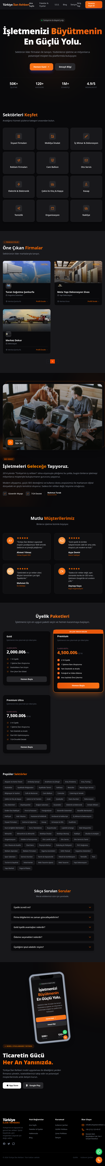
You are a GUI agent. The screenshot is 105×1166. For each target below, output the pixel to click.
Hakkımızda (33, 1133)
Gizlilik (75, 1157)
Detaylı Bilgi (65, 66)
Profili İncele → (42, 301)
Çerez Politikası (61, 1133)
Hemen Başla (27, 679)
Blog (65, 4)
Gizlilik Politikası (61, 1129)
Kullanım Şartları (61, 1125)
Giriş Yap (79, 4)
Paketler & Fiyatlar (43, 4)
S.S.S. (57, 4)
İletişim (74, 4)
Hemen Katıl (41, 66)
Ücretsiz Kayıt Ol (91, 4)
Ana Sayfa (31, 4)
